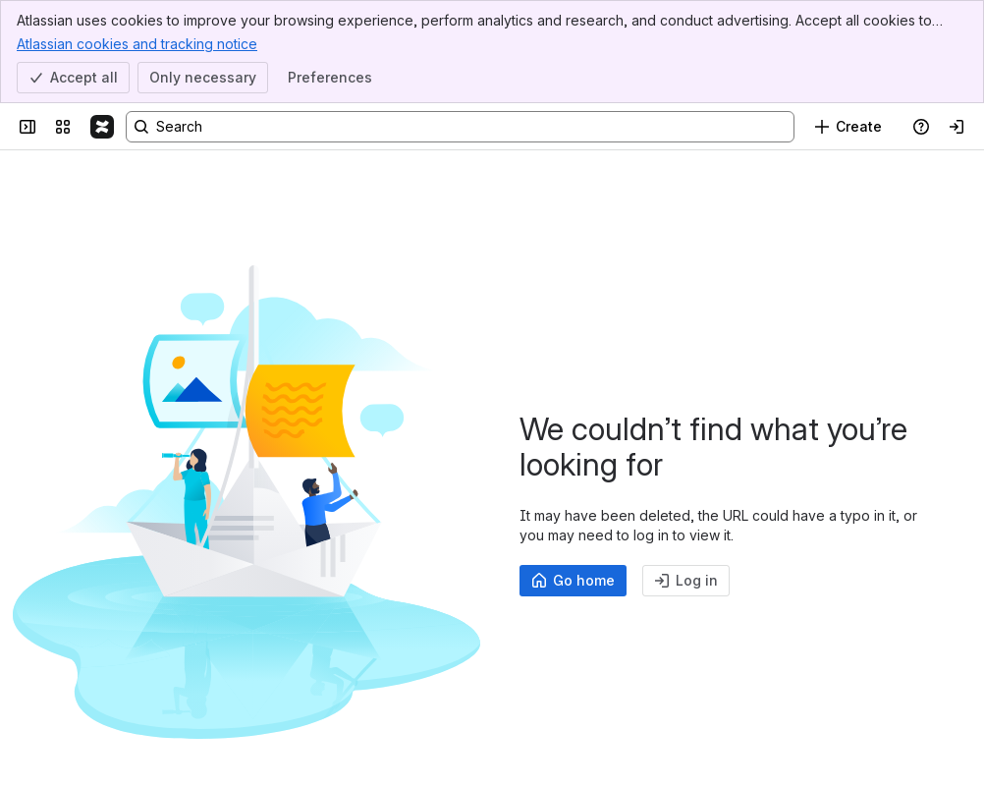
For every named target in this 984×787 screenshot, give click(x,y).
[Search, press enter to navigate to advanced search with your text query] (460, 126)
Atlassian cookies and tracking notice (137, 43)
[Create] (848, 126)
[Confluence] (102, 126)
